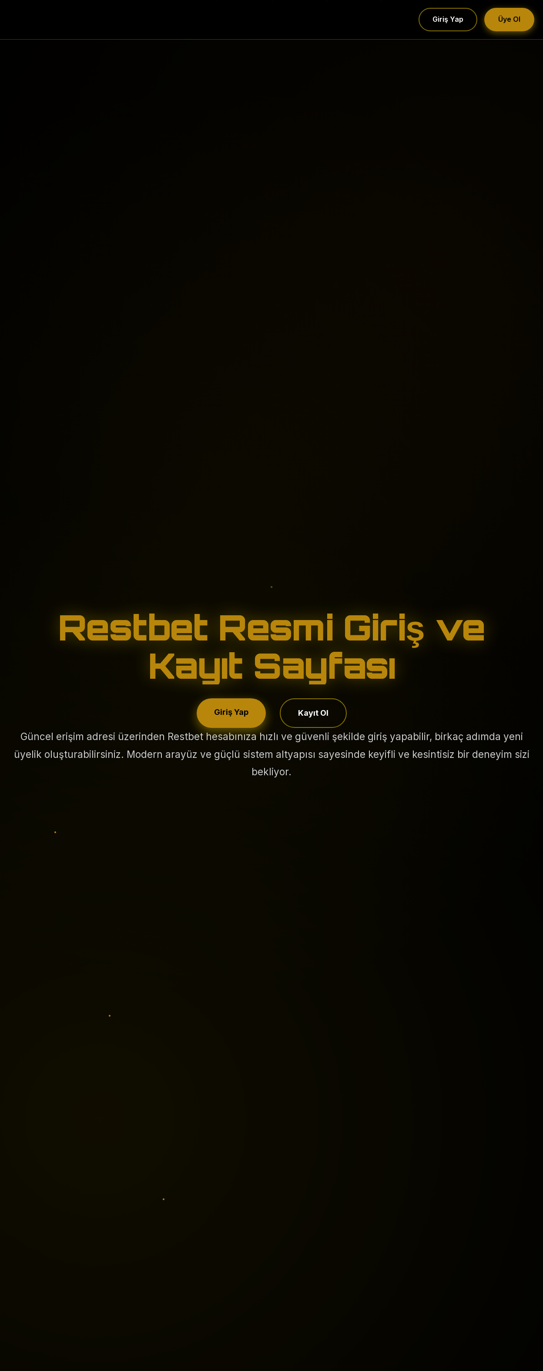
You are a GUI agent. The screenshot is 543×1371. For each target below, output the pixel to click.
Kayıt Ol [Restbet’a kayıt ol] (313, 712)
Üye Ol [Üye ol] (509, 19)
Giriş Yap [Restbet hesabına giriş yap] (231, 712)
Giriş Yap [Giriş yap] (447, 19)
